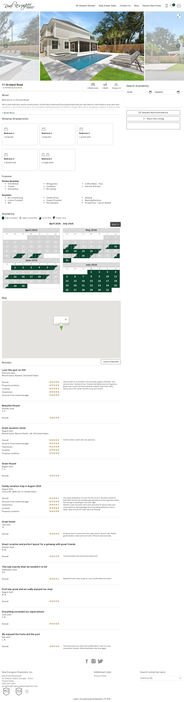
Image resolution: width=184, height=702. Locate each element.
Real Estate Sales (107, 6)
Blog (136, 6)
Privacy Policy (100, 676)
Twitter (100, 661)
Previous (5, 46)
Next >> (115, 224)
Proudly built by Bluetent (91, 699)
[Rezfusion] (27, 691)
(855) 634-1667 (8, 683)
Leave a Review (110, 361)
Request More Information (155, 112)
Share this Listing (155, 118)
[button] (61, 328)
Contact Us (125, 6)
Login (75, 699)
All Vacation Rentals (85, 6)
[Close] (66, 319)
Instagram (93, 661)
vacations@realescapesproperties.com (20, 686)
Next (178, 46)
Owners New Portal (151, 6)
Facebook (86, 661)
